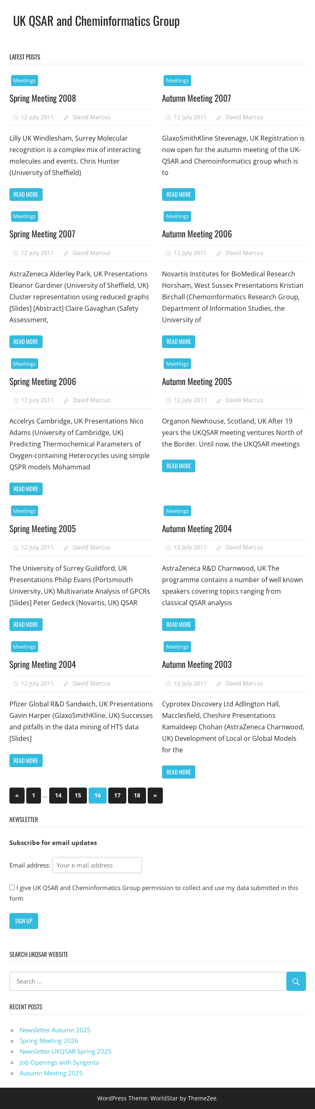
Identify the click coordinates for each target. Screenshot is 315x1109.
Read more (26, 194)
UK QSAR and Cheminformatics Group (101, 20)
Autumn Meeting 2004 (199, 528)
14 (58, 795)
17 (117, 795)
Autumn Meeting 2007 (198, 97)
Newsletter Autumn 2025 (55, 1030)
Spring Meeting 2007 (43, 233)
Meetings (24, 80)
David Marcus (92, 117)
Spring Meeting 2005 (44, 528)
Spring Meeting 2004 (44, 663)
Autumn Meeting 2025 (51, 1073)
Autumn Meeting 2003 (199, 663)
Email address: (75, 865)
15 (78, 795)
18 (137, 795)
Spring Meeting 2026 (49, 1040)
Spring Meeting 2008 (44, 97)
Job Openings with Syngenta (59, 1062)
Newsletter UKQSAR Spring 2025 (66, 1051)
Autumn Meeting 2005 (199, 380)
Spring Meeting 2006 (44, 380)
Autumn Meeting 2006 (199, 233)
